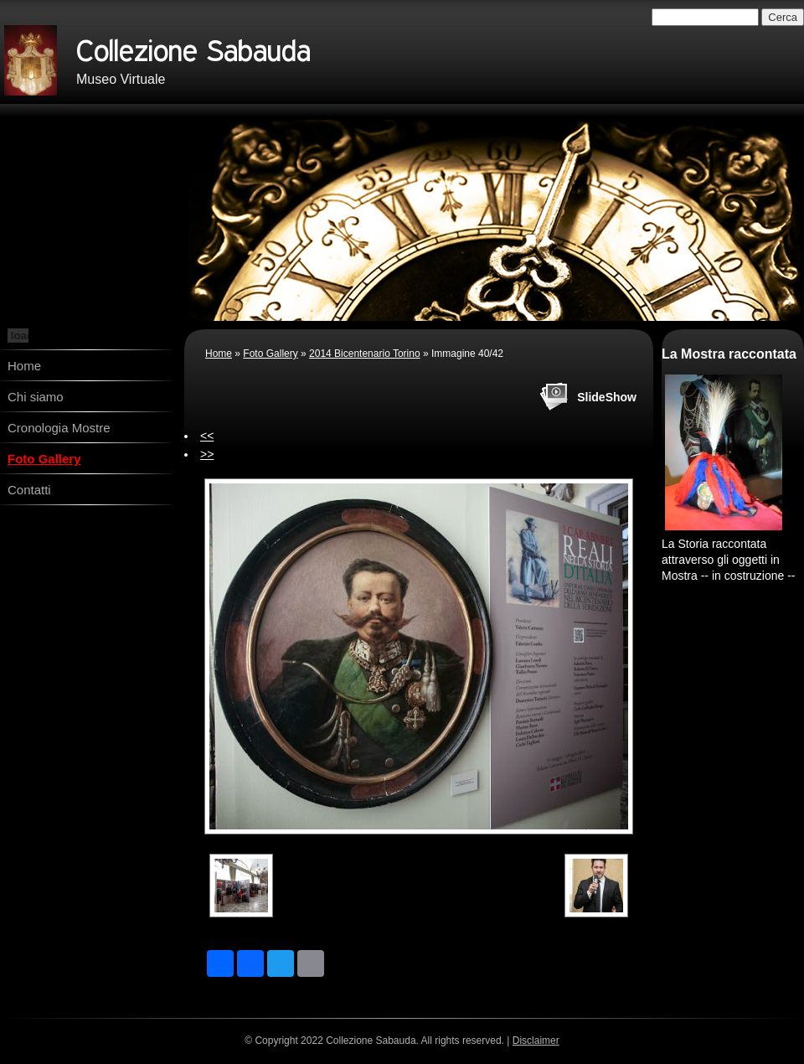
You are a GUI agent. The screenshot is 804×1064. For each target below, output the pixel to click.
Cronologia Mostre (59, 428)
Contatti (29, 490)
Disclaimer (536, 1040)
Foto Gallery (44, 459)
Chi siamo (36, 397)
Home (24, 366)
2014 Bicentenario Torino (364, 353)
